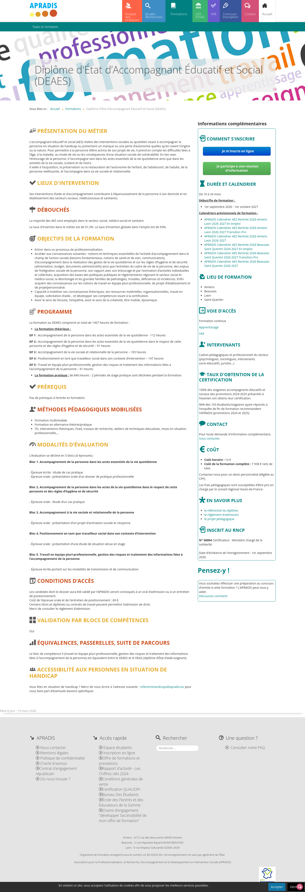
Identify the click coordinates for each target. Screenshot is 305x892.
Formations (179, 14)
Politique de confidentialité (60, 758)
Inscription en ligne (117, 752)
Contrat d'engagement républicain (56, 771)
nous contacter (209, 438)
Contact (250, 14)
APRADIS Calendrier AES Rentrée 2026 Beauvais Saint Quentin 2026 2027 (236, 263)
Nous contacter (51, 747)
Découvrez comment (213, 596)
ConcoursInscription (230, 15)
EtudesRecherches (153, 15)
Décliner (295, 887)
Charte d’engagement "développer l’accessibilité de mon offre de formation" (123, 815)
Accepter (277, 887)
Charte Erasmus (51, 763)
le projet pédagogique (219, 519)
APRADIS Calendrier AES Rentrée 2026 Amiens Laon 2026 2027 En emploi (235, 221)
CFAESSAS (200, 15)
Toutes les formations (45, 26)
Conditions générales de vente (121, 781)
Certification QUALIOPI (119, 789)
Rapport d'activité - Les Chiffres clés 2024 (119, 771)
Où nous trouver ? (53, 778)
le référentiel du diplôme (221, 510)
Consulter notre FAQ (245, 747)
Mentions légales (52, 752)
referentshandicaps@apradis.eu (162, 687)
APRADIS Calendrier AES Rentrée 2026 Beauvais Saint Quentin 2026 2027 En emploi (236, 247)
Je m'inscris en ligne (237, 151)
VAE (214, 14)
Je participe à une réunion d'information (237, 168)
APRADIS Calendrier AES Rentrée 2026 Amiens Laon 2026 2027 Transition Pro (235, 230)
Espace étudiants (115, 747)
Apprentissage (209, 327)
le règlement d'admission (221, 515)
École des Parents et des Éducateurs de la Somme (121, 802)
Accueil (267, 14)
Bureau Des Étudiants (119, 794)
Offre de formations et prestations (119, 761)
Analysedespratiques (132, 17)
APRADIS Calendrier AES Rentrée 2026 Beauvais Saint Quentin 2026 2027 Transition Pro (236, 255)
